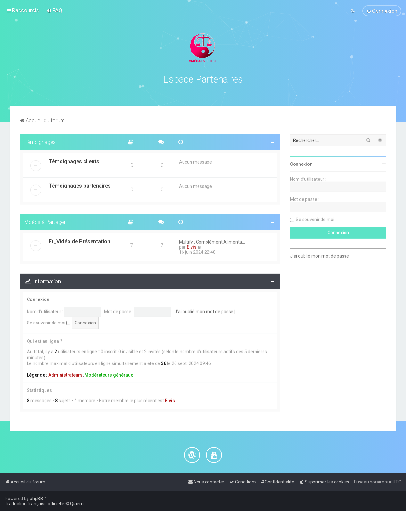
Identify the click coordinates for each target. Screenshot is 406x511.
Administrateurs (65, 373)
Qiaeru (77, 503)
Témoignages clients (74, 160)
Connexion (38, 298)
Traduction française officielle (34, 503)
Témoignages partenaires (80, 184)
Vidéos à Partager (45, 221)
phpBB (36, 498)
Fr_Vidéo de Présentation (79, 240)
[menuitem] (54, 10)
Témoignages (40, 141)
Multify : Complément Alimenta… (212, 240)
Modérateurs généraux (109, 373)
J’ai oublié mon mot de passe (204, 310)
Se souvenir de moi (48, 321)
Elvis (192, 245)
